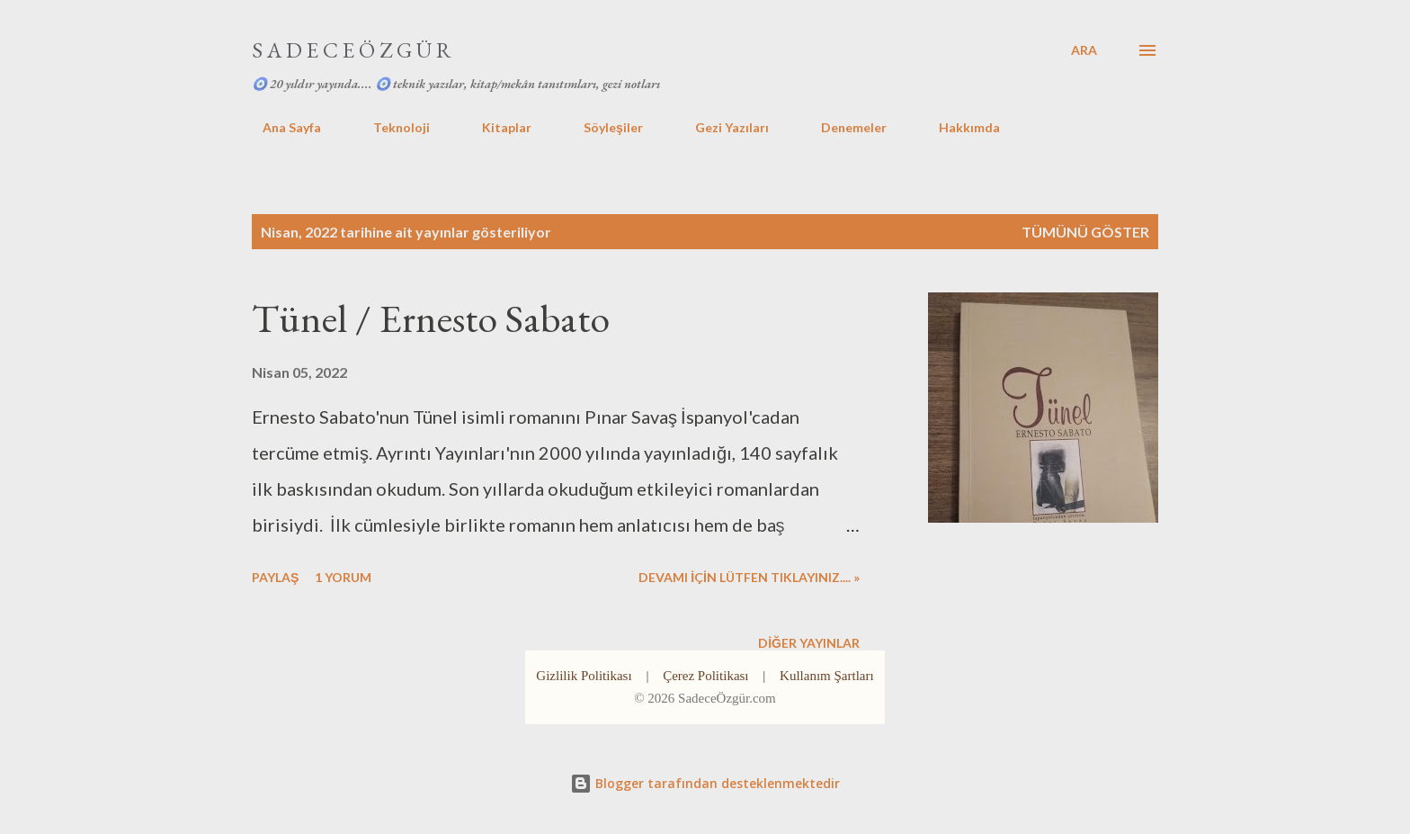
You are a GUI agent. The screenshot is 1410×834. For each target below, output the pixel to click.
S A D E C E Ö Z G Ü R (351, 50)
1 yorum (343, 577)
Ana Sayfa (281, 127)
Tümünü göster (1085, 231)
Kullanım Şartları (827, 675)
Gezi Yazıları (721, 127)
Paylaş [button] (275, 577)
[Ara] (1084, 50)
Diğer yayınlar (809, 642)
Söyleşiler (602, 127)
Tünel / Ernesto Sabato (431, 318)
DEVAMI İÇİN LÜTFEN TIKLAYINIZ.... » (749, 577)
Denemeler (843, 127)
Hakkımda (958, 127)
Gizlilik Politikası (583, 675)
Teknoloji (390, 127)
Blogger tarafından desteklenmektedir (705, 783)
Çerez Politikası (705, 675)
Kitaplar (496, 127)
